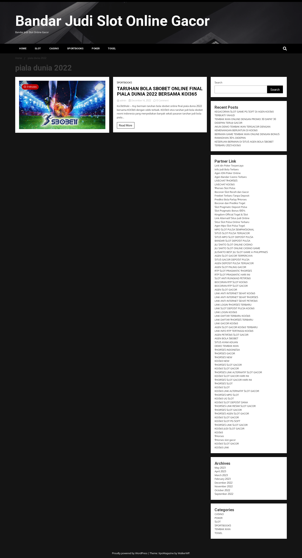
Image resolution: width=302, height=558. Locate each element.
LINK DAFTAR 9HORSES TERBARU (234, 319)
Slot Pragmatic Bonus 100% (230, 210)
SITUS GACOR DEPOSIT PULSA (232, 259)
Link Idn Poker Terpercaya (229, 165)
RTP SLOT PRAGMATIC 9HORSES (233, 270)
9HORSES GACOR (225, 353)
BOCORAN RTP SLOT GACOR (231, 285)
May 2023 (220, 467)
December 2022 (223, 482)
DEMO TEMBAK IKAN (226, 345)
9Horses (219, 436)
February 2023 (223, 478)
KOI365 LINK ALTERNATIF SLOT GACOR (237, 390)
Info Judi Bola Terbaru (227, 169)
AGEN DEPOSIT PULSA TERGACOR (234, 263)
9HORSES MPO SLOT (227, 394)
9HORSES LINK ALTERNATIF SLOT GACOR (238, 372)
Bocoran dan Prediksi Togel (230, 203)
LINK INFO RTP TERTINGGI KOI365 (234, 330)
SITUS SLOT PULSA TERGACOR (232, 233)
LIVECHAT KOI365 (225, 184)
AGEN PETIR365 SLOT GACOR (231, 334)
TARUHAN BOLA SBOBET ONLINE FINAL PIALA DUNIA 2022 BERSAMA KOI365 (160, 91)
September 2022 (224, 493)
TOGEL (112, 48)
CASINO (54, 48)
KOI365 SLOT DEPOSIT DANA (231, 402)
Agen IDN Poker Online (228, 173)
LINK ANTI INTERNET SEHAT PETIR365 (236, 300)
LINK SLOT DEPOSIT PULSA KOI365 (234, 308)
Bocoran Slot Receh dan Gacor (232, 191)
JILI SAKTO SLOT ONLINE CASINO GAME (237, 248)
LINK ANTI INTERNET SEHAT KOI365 (235, 293)
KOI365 (219, 432)
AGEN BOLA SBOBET (226, 338)
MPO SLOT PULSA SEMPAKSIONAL (234, 229)
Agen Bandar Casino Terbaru (231, 176)
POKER (96, 48)
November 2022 (224, 486)
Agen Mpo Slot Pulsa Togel (230, 225)
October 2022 (222, 490)
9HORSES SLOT (223, 383)
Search (218, 82)
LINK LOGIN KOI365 (226, 312)
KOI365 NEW (222, 360)
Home (22, 48)
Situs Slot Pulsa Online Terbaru (232, 222)
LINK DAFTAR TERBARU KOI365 (232, 315)
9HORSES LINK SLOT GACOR (231, 424)
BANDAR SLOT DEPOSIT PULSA (232, 240)
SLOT (38, 48)
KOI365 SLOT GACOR (227, 368)
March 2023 (221, 475)
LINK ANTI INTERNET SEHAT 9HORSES (236, 297)
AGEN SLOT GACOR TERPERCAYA (234, 255)
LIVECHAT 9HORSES (226, 180)
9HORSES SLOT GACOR (228, 364)
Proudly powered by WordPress (130, 553)
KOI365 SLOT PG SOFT (227, 421)
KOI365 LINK (222, 447)
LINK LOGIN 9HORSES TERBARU (233, 304)
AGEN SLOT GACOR (226, 289)
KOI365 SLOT (222, 387)
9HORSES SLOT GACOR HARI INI (233, 379)
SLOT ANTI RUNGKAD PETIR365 (233, 278)
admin (122, 100)
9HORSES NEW (223, 357)
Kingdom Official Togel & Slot (231, 214)
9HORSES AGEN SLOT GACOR (232, 413)
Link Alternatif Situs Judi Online (232, 218)
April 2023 (220, 471)
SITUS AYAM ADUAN (226, 342)
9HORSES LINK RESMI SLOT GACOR (235, 406)
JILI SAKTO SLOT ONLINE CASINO (234, 244)
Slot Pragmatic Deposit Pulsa (231, 206)
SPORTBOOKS (75, 48)
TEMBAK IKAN (222, 529)
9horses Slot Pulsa (225, 188)
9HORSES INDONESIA (227, 349)
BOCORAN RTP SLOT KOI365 (231, 282)
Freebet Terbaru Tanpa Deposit (232, 195)
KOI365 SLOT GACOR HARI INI (232, 375)
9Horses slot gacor (225, 439)
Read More (125, 125)
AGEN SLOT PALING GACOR (230, 267)
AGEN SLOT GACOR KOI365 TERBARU (236, 327)
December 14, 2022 (140, 100)
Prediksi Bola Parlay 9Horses (231, 199)
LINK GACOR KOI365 (226, 323)
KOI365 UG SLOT (224, 398)
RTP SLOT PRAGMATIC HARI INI (232, 274)
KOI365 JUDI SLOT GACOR (229, 428)
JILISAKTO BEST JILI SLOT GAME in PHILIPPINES (241, 252)
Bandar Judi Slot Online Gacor (112, 20)
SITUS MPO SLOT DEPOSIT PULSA (234, 237)
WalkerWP (183, 553)
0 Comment (162, 100)
